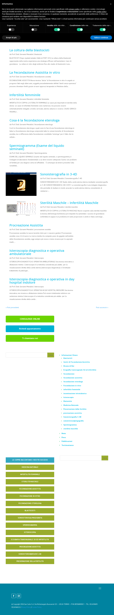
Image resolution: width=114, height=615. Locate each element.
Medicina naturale (30, 467)
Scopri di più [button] (11, 38)
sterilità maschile (71, 207)
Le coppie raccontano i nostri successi (30, 460)
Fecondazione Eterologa (29, 503)
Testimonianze (68, 445)
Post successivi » (102, 307)
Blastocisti (30, 510)
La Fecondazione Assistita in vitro (34, 72)
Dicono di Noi (68, 366)
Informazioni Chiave (70, 355)
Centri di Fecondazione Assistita (76, 362)
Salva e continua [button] (101, 38)
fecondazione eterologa (44, 124)
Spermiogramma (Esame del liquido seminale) (36, 147)
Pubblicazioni (67, 441)
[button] (111, 4)
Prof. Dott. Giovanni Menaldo (22, 54)
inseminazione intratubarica (74, 393)
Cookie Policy (36, 607)
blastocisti (38, 54)
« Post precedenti (12, 307)
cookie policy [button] (101, 12)
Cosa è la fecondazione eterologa (34, 120)
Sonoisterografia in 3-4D (58, 174)
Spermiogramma (41, 153)
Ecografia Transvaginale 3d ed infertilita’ (30, 539)
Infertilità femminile (24, 95)
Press (64, 437)
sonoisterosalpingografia (73, 421)
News (64, 433)
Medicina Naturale (70, 405)
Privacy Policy (26, 607)
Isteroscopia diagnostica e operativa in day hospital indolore (41, 281)
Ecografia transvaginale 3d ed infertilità (79, 370)
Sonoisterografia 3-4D (73, 178)
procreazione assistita (43, 229)
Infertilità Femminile (30, 474)
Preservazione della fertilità (74, 409)
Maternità (67, 401)
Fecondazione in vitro (72, 385)
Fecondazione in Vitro (30, 496)
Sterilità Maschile (30, 481)
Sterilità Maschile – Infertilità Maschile (69, 202)
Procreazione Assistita (26, 225)
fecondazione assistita (43, 77)
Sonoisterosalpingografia (30, 518)
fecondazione (68, 374)
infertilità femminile (42, 99)
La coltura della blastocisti (29, 50)
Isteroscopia (39, 258)
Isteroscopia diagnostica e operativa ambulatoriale (36, 252)
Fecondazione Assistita (30, 489)
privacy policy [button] (74, 9)
